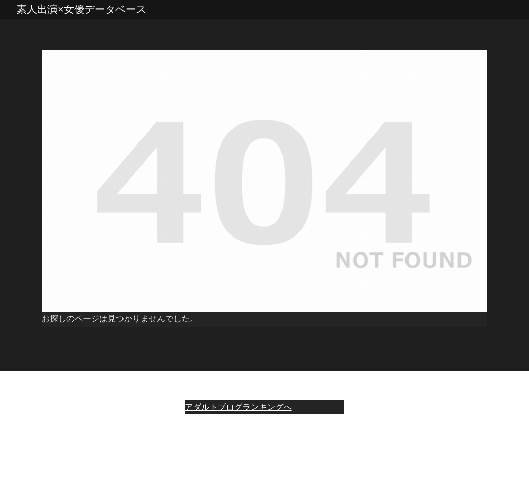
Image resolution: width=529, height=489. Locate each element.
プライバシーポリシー (264, 457)
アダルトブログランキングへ (238, 407)
